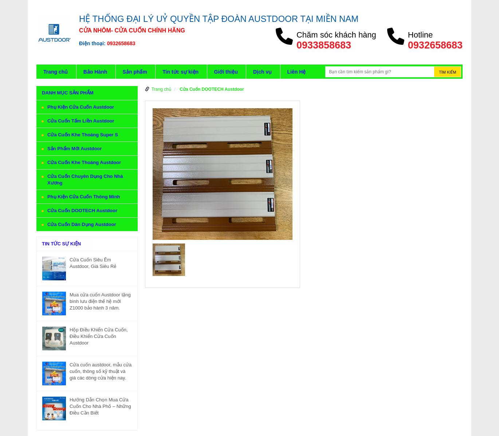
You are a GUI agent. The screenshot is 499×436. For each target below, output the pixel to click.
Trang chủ (55, 72)
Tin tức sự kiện (180, 72)
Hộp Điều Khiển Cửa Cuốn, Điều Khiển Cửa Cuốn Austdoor (99, 336)
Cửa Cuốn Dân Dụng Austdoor (81, 224)
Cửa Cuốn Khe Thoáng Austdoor (84, 162)
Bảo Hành (95, 72)
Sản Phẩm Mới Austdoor (74, 148)
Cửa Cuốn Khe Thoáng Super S (82, 134)
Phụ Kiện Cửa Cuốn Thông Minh (83, 196)
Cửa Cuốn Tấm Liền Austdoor (80, 121)
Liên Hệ (296, 72)
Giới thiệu (226, 72)
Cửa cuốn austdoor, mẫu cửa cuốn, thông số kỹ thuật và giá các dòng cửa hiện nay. (100, 371)
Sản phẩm (135, 72)
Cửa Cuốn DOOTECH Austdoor (82, 210)
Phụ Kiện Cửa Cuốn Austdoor (80, 107)
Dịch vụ (262, 72)
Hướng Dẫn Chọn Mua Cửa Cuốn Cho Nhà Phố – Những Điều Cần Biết (100, 406)
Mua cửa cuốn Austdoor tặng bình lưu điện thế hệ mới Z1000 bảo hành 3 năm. (100, 301)
